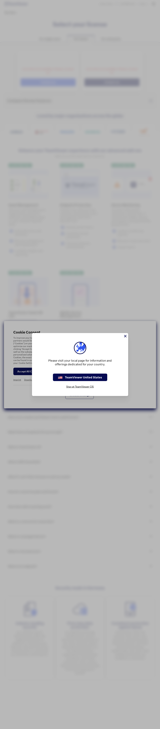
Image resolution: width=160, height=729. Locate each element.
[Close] (125, 336)
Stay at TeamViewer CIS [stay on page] (80, 386)
